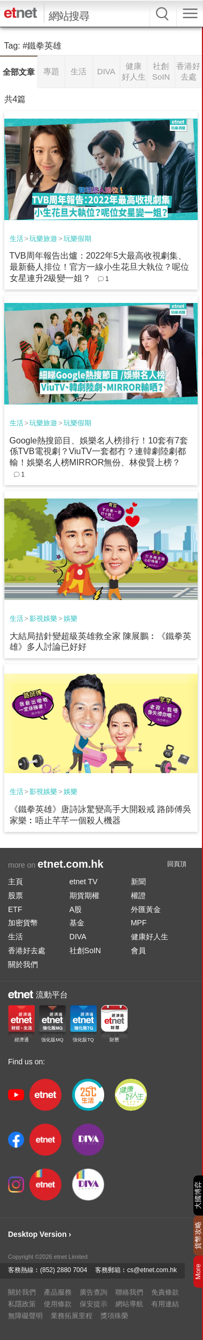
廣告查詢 (93, 1292)
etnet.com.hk (70, 864)
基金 (76, 922)
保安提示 (93, 1304)
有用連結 (165, 1304)
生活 (17, 239)
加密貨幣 (23, 922)
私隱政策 (22, 1304)
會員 (138, 950)
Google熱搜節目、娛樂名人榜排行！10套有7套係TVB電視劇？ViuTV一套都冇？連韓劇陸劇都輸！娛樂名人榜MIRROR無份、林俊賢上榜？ (99, 452)
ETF (15, 909)
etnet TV (83, 881)
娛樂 (70, 618)
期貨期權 (84, 895)
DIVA (78, 936)
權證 (138, 895)
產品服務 (58, 1292)
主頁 (15, 881)
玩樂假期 (77, 239)
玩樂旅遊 (43, 239)
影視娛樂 (43, 618)
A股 (75, 909)
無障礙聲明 (25, 1316)
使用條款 (58, 1304)
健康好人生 (149, 936)
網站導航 (129, 1304)
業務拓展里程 (71, 1316)
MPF (139, 922)
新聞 (138, 881)
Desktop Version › (39, 1234)
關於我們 (23, 964)
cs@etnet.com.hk (152, 1270)
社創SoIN (85, 950)
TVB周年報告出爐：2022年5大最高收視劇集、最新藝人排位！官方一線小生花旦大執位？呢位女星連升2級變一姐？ (99, 267)
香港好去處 (26, 950)
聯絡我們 (129, 1292)
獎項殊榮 (114, 1316)
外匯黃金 (146, 909)
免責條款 (165, 1292)
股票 (15, 895)
